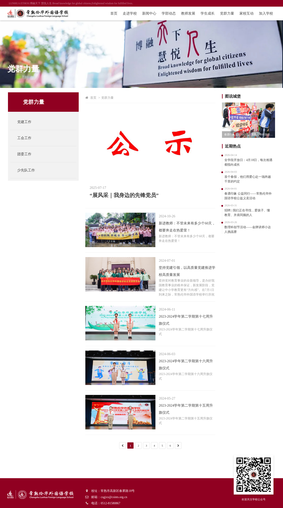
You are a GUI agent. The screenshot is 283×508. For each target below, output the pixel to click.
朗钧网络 (97, 502)
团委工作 (25, 154)
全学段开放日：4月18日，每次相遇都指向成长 (248, 162)
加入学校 (264, 13)
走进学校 (128, 13)
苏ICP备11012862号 (66, 502)
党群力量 (225, 13)
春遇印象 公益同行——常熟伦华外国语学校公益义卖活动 (248, 134)
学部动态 (167, 13)
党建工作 (25, 122)
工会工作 (25, 138)
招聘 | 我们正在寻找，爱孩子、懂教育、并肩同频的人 (246, 213)
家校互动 (245, 13)
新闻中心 (148, 13)
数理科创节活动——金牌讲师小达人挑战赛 (247, 229)
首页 (112, 13)
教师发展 (187, 13)
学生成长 (206, 13)
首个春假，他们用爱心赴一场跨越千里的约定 (247, 179)
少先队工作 (27, 170)
